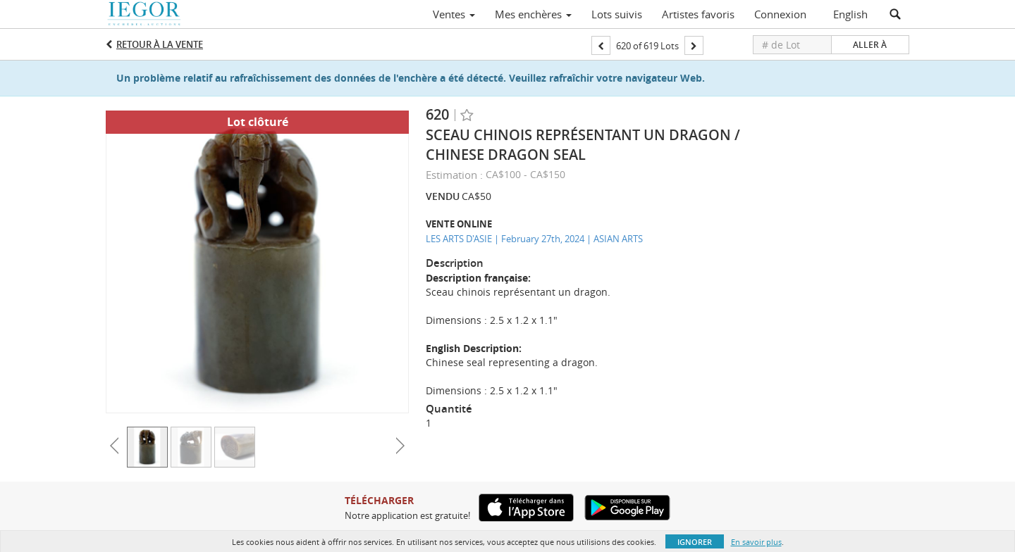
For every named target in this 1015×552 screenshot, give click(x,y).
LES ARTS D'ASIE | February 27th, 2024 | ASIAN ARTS (534, 238)
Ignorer (694, 542)
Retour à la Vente (159, 44)
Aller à (870, 45)
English (850, 14)
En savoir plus (756, 542)
